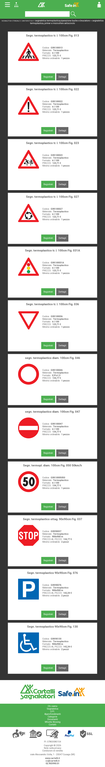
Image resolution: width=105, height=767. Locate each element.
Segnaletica (52, 708)
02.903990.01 (52, 763)
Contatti (52, 724)
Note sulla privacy (52, 748)
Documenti (52, 719)
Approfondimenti (52, 714)
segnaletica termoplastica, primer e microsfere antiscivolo (66, 22)
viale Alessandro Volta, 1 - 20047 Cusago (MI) (52, 754)
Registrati (48, 77)
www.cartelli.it (52, 758)
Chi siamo (52, 706)
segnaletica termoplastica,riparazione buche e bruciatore (62, 20)
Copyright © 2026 (52, 745)
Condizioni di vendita (52, 750)
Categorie (52, 716)
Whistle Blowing (52, 722)
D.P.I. (52, 711)
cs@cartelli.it (52, 761)
